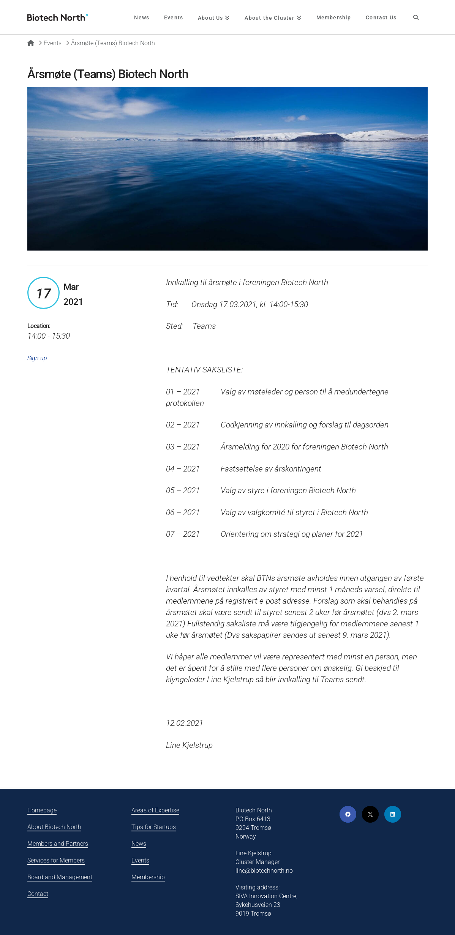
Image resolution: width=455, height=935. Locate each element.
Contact (37, 893)
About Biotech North (54, 827)
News (138, 843)
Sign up (37, 358)
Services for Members (56, 860)
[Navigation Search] (416, 17)
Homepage (42, 810)
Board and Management (59, 877)
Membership (148, 877)
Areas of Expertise (155, 810)
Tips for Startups (153, 827)
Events (140, 860)
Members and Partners (57, 843)
